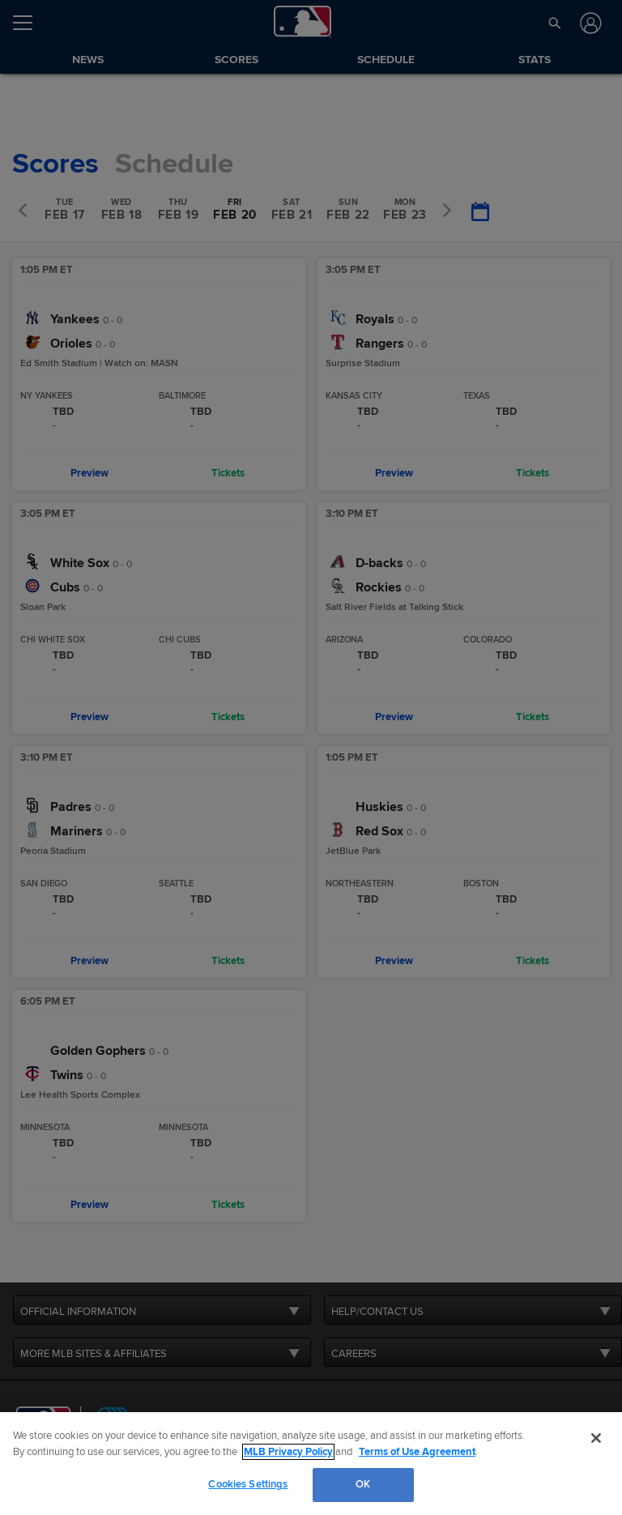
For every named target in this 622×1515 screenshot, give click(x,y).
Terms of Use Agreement (417, 1451)
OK (363, 1484)
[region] (311, 1463)
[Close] (596, 1438)
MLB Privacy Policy (288, 1451)
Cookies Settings (248, 1484)
